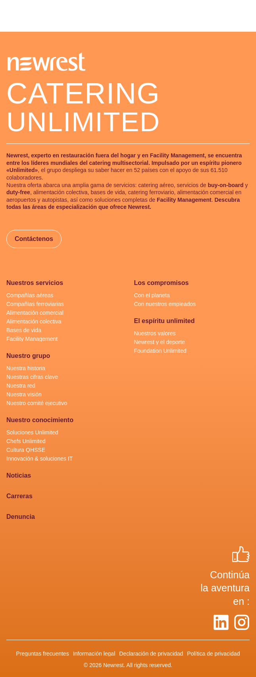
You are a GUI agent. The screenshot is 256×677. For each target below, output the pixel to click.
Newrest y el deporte (159, 342)
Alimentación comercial (35, 313)
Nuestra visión (24, 394)
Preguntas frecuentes (42, 653)
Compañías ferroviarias (35, 304)
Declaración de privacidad (151, 653)
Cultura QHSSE (25, 450)
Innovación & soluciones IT (39, 458)
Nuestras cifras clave (32, 377)
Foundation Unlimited (160, 351)
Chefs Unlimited (26, 441)
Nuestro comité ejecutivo (36, 403)
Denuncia (20, 517)
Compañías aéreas (29, 295)
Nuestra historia (25, 368)
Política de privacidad (213, 653)
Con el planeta (152, 295)
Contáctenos (34, 238)
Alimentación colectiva (34, 321)
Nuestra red (20, 385)
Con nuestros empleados (165, 304)
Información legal (94, 653)
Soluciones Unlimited (32, 432)
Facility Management (32, 339)
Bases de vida (23, 330)
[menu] (12, 15)
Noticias (18, 475)
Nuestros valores (155, 333)
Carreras (19, 496)
